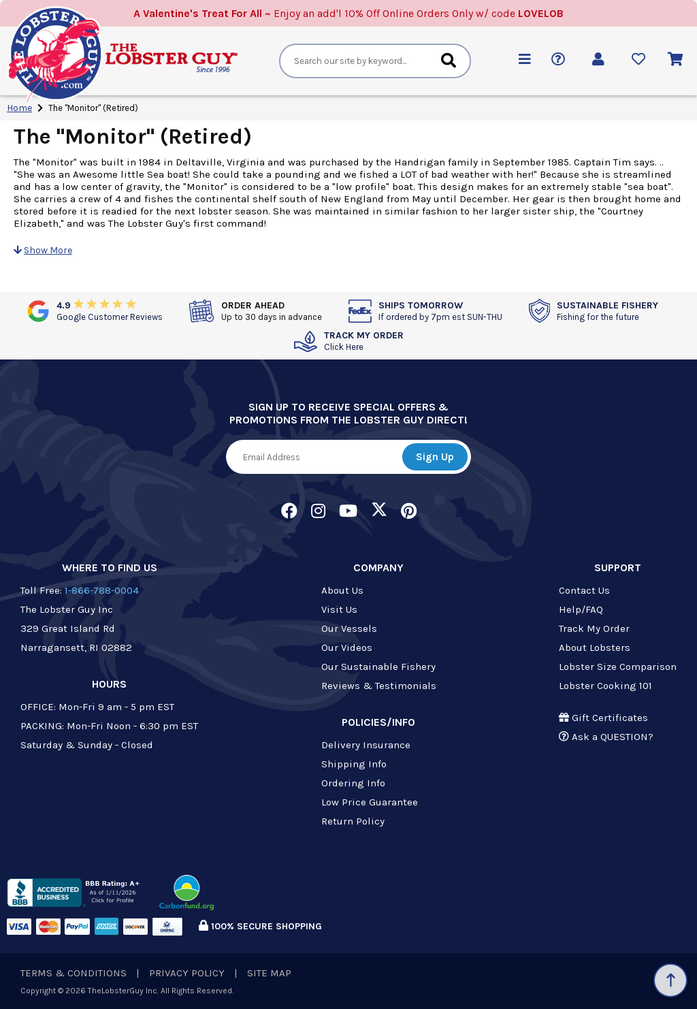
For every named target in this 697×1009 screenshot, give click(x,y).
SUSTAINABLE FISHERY (607, 311)
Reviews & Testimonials (378, 685)
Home (19, 108)
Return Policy (353, 821)
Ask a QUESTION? (606, 737)
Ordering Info (353, 783)
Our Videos (346, 647)
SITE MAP (269, 973)
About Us (342, 590)
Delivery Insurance (365, 745)
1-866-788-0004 (102, 590)
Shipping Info (354, 764)
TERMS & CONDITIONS (73, 973)
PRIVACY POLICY (187, 973)
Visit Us (339, 609)
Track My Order (594, 628)
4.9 (109, 311)
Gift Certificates (603, 717)
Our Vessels (349, 628)
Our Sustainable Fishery (378, 666)
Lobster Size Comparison (618, 666)
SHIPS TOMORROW (440, 311)
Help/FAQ (581, 609)
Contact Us (584, 590)
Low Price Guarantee (369, 802)
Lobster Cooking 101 (605, 685)
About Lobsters (594, 647)
